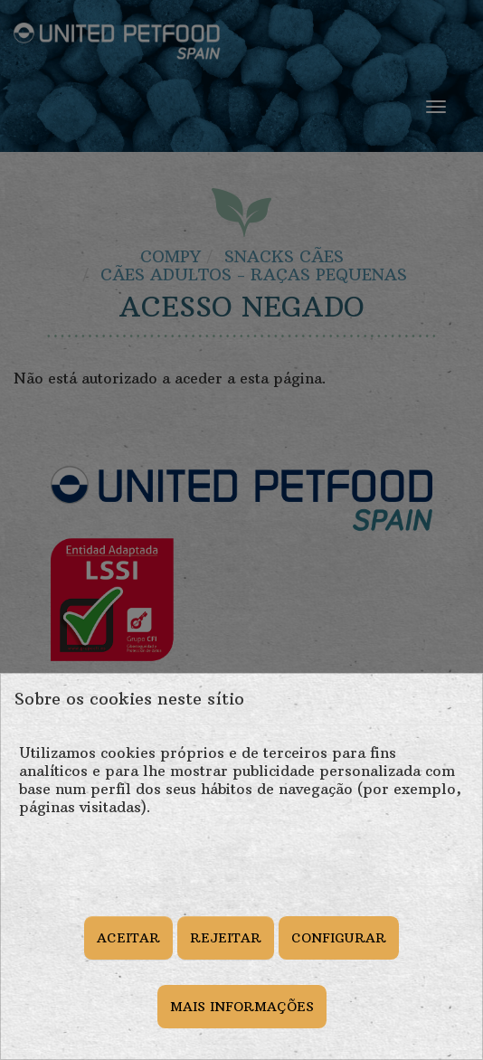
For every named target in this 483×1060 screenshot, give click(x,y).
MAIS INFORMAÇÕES (242, 1006)
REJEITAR (225, 938)
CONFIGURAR (338, 938)
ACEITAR (128, 938)
